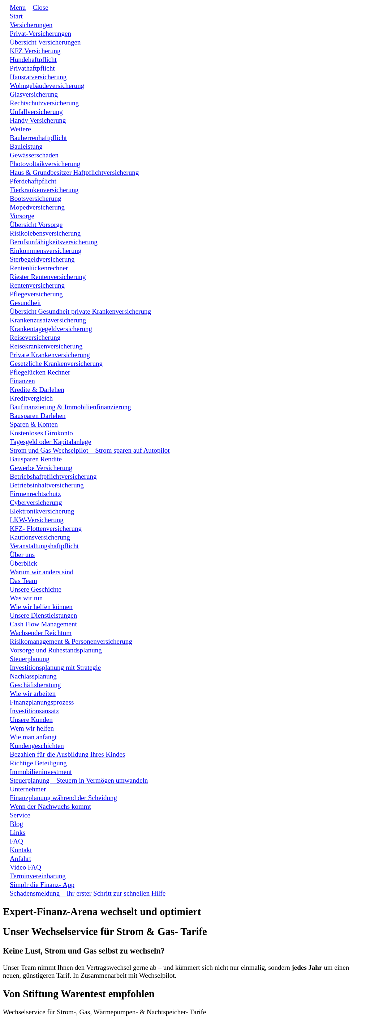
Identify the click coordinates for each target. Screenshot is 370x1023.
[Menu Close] (37, 7)
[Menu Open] (14, 7)
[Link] (16, 16)
